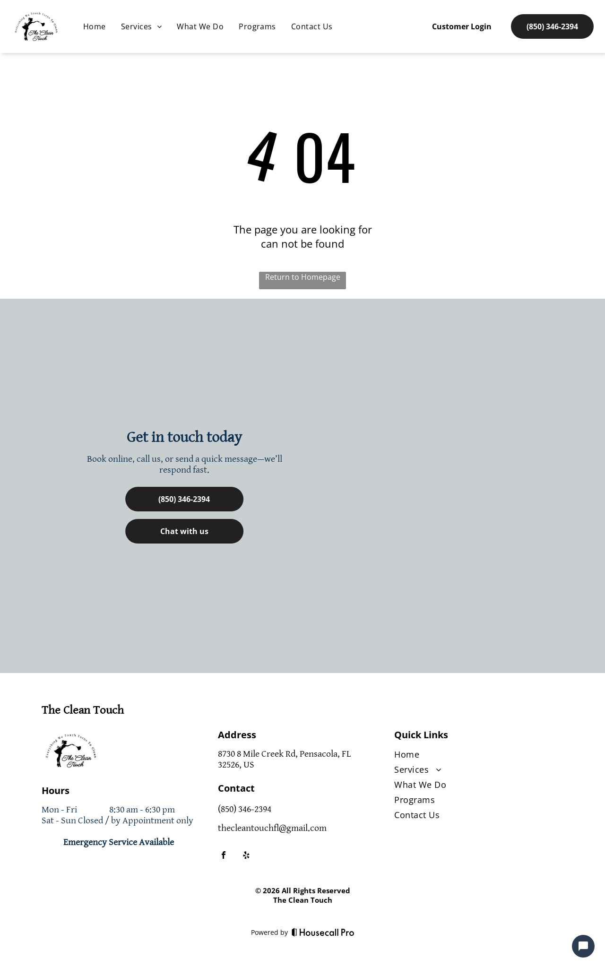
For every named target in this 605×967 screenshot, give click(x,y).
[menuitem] (94, 26)
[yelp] (246, 856)
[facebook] (223, 856)
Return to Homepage (302, 277)
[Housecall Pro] (323, 932)
